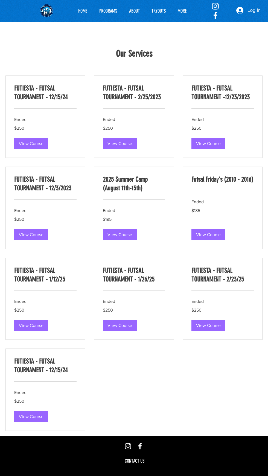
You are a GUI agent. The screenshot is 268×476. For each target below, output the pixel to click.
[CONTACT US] (134, 461)
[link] (45, 93)
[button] (31, 143)
